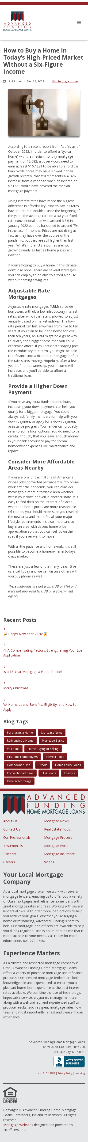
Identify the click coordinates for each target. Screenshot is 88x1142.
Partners (9, 854)
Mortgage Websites (18, 1125)
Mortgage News (56, 821)
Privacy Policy (65, 1073)
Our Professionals (17, 837)
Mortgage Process (58, 837)
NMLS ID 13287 (46, 1073)
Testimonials (13, 845)
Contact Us (11, 829)
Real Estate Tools (57, 829)
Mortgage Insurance (59, 854)
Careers (9, 862)
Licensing (80, 1073)
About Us (10, 821)
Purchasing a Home (65, 81)
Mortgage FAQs (56, 845)
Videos (49, 862)
